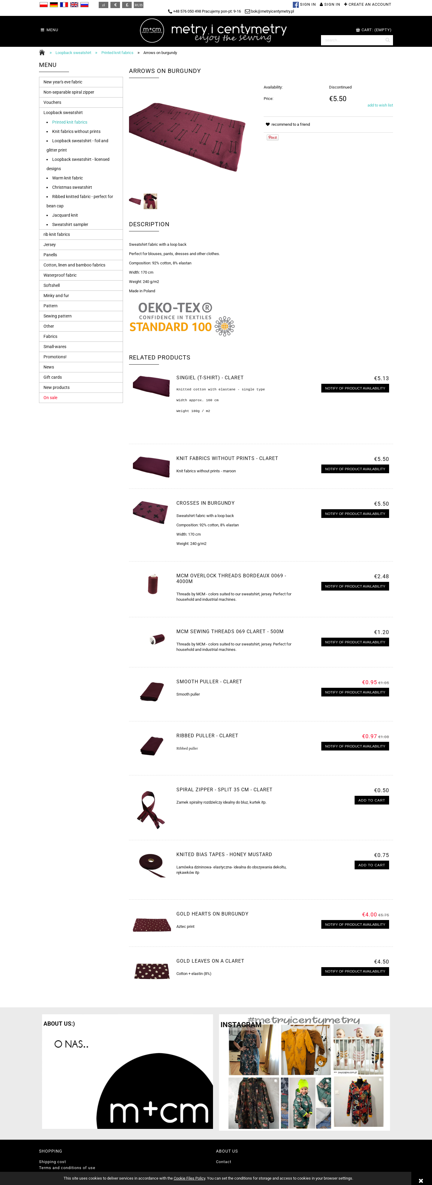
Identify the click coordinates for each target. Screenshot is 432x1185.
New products (57, 387)
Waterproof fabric (60, 275)
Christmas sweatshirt (72, 187)
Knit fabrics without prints (76, 131)
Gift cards (53, 377)
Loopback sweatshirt (63, 112)
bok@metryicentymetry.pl (269, 11)
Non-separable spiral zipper (69, 92)
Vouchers (52, 102)
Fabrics (50, 336)
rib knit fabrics (57, 234)
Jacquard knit (65, 215)
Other (49, 326)
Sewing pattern (58, 316)
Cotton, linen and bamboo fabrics (74, 265)
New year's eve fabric (63, 82)
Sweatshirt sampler (70, 224)
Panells (50, 254)
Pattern (51, 305)
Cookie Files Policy (189, 1178)
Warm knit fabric (67, 178)
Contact (223, 1161)
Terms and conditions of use (67, 1167)
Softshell (52, 285)
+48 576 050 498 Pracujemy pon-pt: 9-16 (204, 11)
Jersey (50, 244)
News (49, 367)
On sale (50, 397)
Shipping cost (52, 1161)
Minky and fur (56, 295)
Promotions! (55, 356)
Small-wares (55, 346)
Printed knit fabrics (69, 122)
